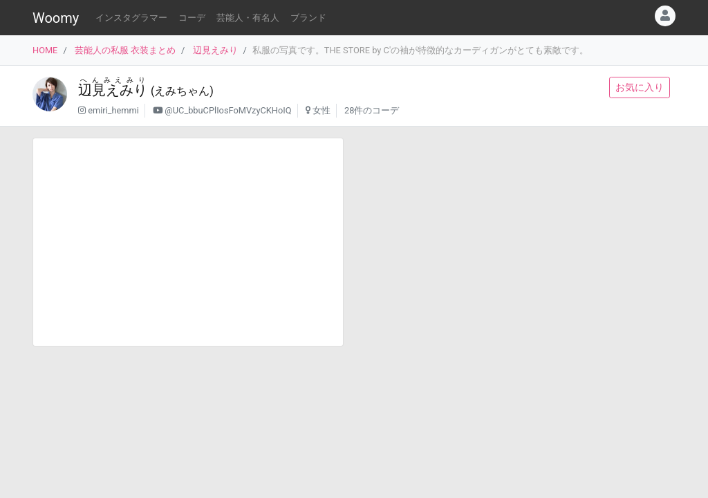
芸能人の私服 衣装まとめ (125, 50)
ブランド (308, 17)
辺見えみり (215, 50)
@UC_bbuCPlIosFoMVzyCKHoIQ (228, 110)
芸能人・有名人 (247, 17)
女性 (321, 110)
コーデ (191, 17)
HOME (44, 50)
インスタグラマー (131, 17)
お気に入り (639, 87)
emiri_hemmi (113, 110)
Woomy (55, 18)
